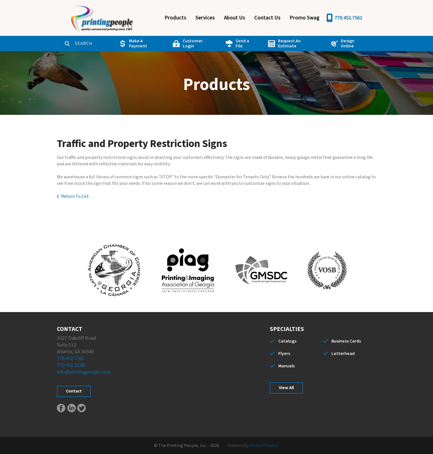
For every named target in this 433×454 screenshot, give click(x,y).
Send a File (227, 43)
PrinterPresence (264, 445)
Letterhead (343, 353)
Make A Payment (125, 43)
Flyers (284, 353)
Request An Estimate (280, 43)
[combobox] (76, 43)
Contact (74, 391)
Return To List (75, 196)
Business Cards (346, 341)
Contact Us (267, 18)
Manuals (286, 366)
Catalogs (287, 341)
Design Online (336, 43)
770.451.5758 (71, 365)
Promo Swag (305, 18)
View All (286, 388)
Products (175, 18)
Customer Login (179, 43)
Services (205, 18)
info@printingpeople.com (83, 372)
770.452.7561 (348, 17)
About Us (234, 18)
